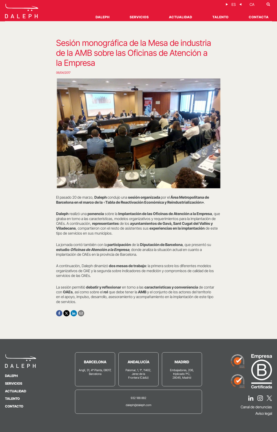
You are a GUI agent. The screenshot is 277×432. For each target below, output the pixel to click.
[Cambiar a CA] (252, 4)
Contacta (259, 17)
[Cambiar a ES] (234, 4)
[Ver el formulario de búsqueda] (268, 4)
